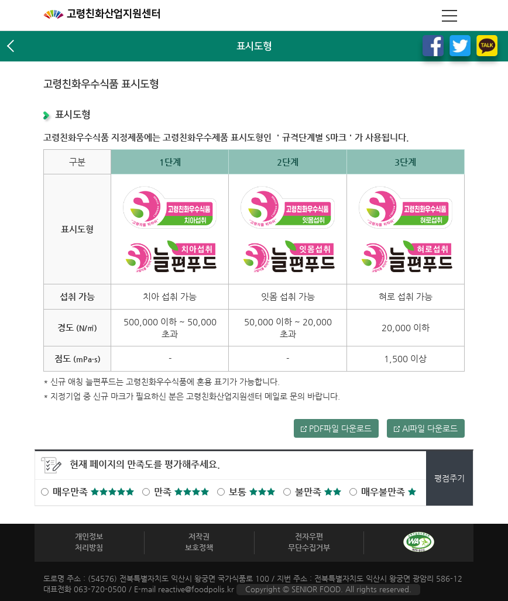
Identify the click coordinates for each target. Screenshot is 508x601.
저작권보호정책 (199, 542)
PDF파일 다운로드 (336, 428)
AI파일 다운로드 (426, 428)
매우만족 (93, 491)
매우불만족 (388, 491)
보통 (252, 491)
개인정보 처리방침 (89, 542)
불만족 (318, 491)
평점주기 (449, 478)
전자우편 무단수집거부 (309, 542)
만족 (181, 491)
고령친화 (101, 14)
